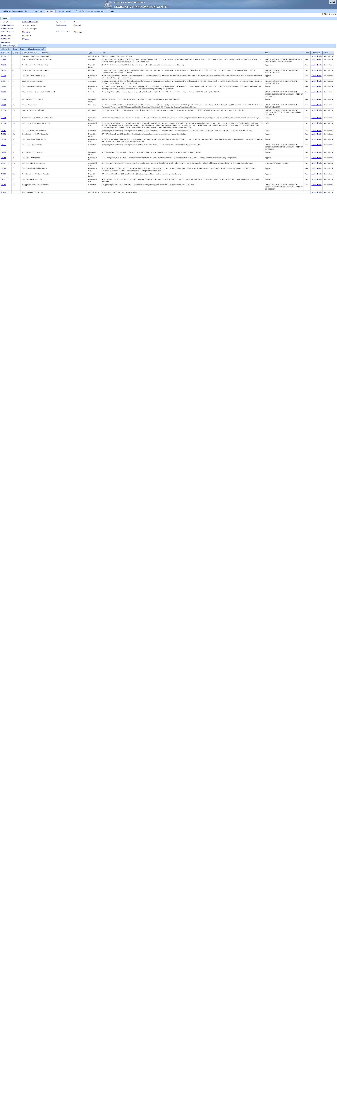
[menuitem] (5, 49)
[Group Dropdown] (15, 49)
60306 (3, 56)
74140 (3, 59)
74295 (3, 152)
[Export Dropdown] (23, 49)
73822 (3, 86)
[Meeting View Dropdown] (36, 49)
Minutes (79, 32)
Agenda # (16, 53)
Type (90, 53)
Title (103, 53)
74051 (3, 179)
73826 (3, 92)
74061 (3, 145)
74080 (3, 70)
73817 (3, 163)
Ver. (9, 53)
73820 (3, 99)
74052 (3, 134)
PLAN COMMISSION (30, 22)
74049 (3, 168)
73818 (3, 65)
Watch (26, 39)
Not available (26, 35)
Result (307, 53)
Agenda (27, 32)
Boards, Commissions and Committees (35, 53)
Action (267, 53)
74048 (3, 158)
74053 (3, 139)
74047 (3, 185)
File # (3, 53)
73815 (3, 123)
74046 (3, 131)
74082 (3, 105)
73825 (3, 110)
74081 (3, 81)
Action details (316, 56)
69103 (3, 192)
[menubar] (23, 49)
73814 (3, 118)
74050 (3, 174)
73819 (3, 76)
